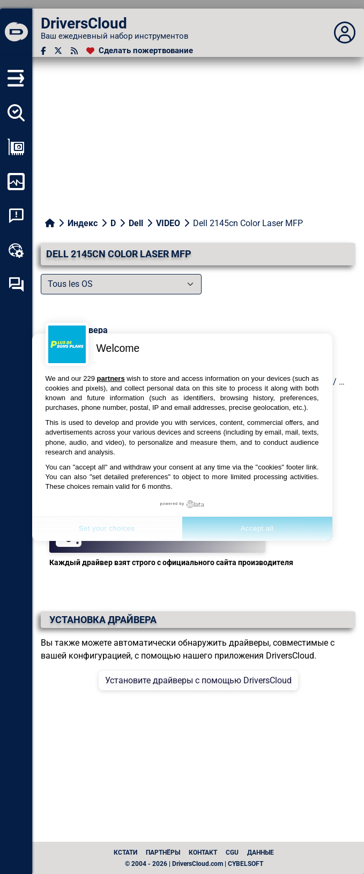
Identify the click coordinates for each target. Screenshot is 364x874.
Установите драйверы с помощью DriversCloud (198, 680)
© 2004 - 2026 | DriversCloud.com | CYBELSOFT (194, 864)
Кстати (125, 852)
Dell (136, 223)
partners (111, 378)
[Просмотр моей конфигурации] (16, 147)
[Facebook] (43, 51)
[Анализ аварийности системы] (16, 216)
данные (260, 852)
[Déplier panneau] (344, 33)
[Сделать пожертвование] (139, 51)
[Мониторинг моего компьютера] (16, 181)
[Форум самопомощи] (16, 284)
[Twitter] (58, 51)
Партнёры (163, 852)
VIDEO (168, 223)
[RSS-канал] (74, 51)
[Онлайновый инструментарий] (16, 250)
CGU (232, 852)
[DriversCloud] (16, 32)
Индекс (83, 223)
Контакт (203, 852)
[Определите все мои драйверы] (16, 112)
